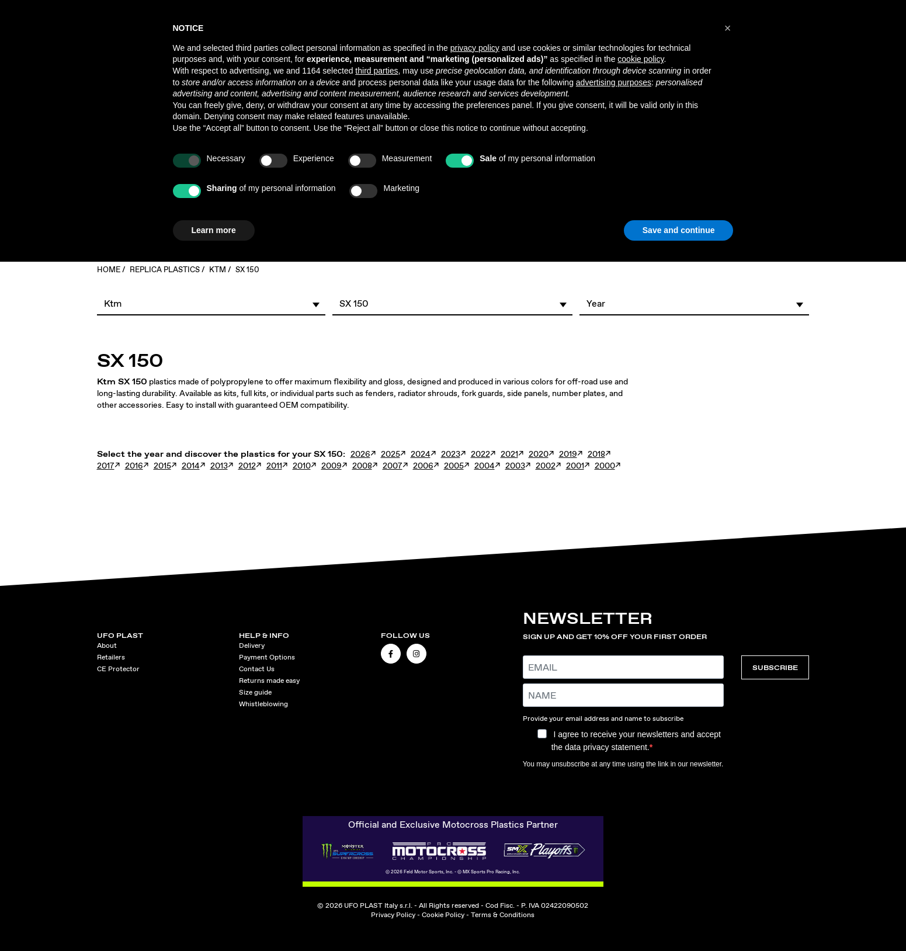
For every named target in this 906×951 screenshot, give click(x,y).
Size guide (255, 692)
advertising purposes (613, 82)
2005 (454, 465)
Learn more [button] (214, 230)
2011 (274, 465)
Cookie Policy (443, 914)
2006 (423, 465)
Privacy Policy (393, 914)
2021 (509, 454)
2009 (331, 465)
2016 (134, 465)
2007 (392, 465)
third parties (376, 70)
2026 (360, 454)
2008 (362, 465)
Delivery (252, 645)
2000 (605, 465)
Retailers (111, 657)
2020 (539, 454)
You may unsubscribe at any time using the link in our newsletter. (623, 764)
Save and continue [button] (679, 230)
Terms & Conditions (502, 914)
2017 (105, 465)
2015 (162, 465)
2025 (390, 454)
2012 (247, 465)
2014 (191, 465)
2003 (515, 465)
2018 (596, 454)
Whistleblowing (263, 704)
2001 (575, 465)
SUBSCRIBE (775, 667)
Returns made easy (269, 680)
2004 (484, 465)
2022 (480, 454)
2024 (421, 454)
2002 (546, 465)
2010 (302, 465)
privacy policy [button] (474, 48)
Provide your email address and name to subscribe (603, 718)
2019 (568, 454)
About (107, 645)
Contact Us (257, 669)
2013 (219, 465)
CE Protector (118, 669)
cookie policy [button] (640, 59)
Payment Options (267, 657)
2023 (450, 454)
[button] (211, 303)
